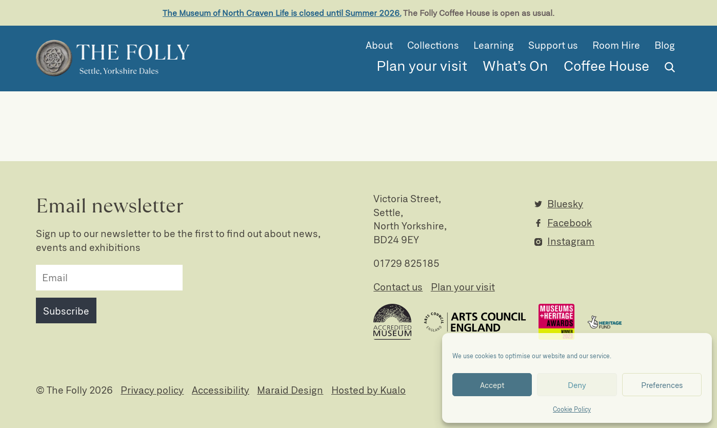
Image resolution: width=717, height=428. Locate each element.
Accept (492, 385)
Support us (553, 45)
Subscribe (66, 311)
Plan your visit (421, 65)
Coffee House (606, 65)
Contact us (398, 287)
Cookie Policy (572, 409)
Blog (664, 45)
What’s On (515, 65)
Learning (493, 45)
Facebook (569, 222)
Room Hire (616, 45)
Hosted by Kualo (368, 390)
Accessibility (220, 390)
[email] (109, 277)
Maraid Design (290, 390)
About (379, 45)
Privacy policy (152, 390)
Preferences (662, 385)
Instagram (570, 241)
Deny (577, 385)
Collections (433, 45)
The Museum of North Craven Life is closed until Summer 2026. (282, 12)
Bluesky (565, 203)
